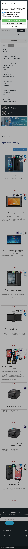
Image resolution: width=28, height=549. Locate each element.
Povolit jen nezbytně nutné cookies (14, 23)
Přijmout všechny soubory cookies (14, 20)
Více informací (14, 26)
